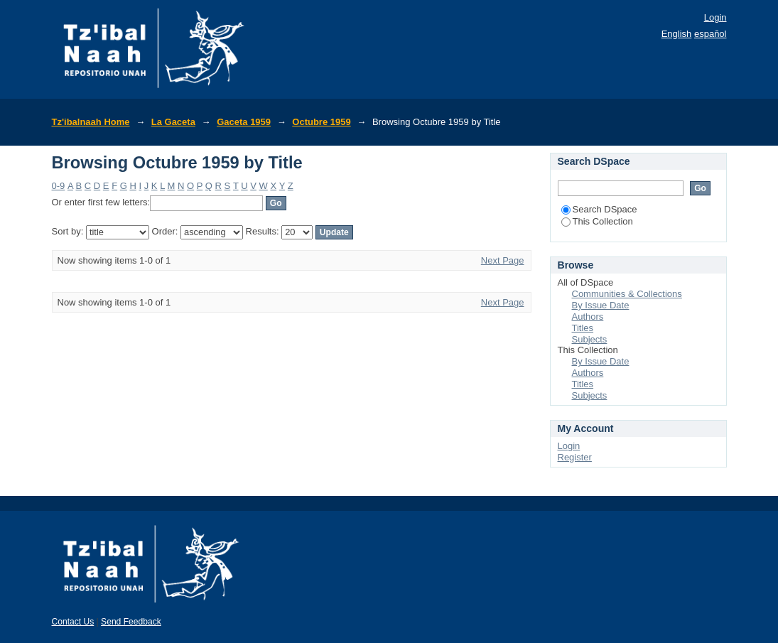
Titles (583, 328)
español (710, 33)
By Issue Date (601, 305)
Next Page (502, 260)
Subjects (589, 339)
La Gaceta (173, 122)
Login (715, 17)
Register (575, 457)
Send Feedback (131, 622)
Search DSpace (599, 209)
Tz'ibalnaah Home (91, 122)
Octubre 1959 (321, 122)
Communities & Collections (627, 293)
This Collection (597, 221)
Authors (588, 316)
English (676, 33)
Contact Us (73, 622)
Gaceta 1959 (244, 122)
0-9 (58, 185)
